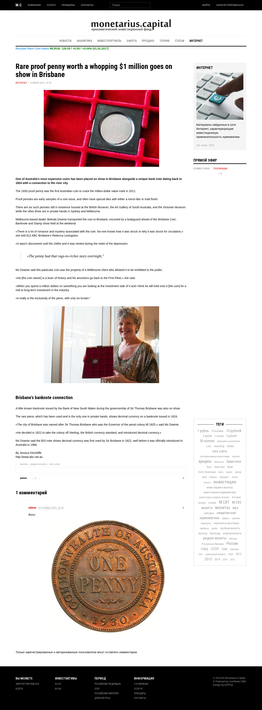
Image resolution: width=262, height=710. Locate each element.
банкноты (219, 462)
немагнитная (226, 513)
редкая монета (232, 533)
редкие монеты (38, 464)
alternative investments (228, 441)
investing (219, 446)
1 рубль (203, 431)
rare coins (54, 464)
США (224, 549)
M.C (19, 5)
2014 (217, 559)
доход (238, 472)
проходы (215, 533)
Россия (232, 543)
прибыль (204, 528)
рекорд (233, 538)
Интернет (196, 40)
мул (235, 508)
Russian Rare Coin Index (32, 48)
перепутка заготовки (226, 523)
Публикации (220, 168)
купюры (212, 502)
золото (207, 482)
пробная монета (230, 528)
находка (209, 513)
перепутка (206, 523)
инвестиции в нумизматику (220, 492)
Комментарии (201, 168)
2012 (238, 554)
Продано (148, 40)
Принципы (68, 5)
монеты (24, 464)
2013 (208, 559)
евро (204, 477)
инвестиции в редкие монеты (214, 497)
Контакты (87, 5)
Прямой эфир (205, 160)
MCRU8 (230, 446)
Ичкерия (236, 497)
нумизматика (209, 518)
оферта (225, 518)
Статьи (179, 40)
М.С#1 (224, 502)
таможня (234, 549)
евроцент (224, 477)
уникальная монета (216, 554)
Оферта (132, 40)
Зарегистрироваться (229, 5)
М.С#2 (236, 502)
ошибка (236, 518)
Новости (65, 40)
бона (209, 467)
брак (230, 466)
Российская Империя (213, 544)
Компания (34, 5)
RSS (211, 145)
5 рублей (231, 435)
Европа (213, 477)
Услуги (51, 5)
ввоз (220, 472)
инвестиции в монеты (220, 487)
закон (235, 477)
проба (214, 528)
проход (202, 533)
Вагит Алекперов (207, 472)
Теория (164, 40)
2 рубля (207, 435)
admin (23, 478)
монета (206, 508)
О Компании (141, 684)
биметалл (234, 461)
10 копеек (217, 431)
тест (200, 554)
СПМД (204, 549)
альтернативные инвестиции (215, 456)
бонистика (219, 467)
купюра (202, 502)
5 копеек (219, 436)
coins (208, 446)
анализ (236, 456)
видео (229, 472)
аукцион (204, 461)
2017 (232, 559)
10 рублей (233, 431)
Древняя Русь (102, 698)
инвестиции (224, 481)
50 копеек (207, 441)
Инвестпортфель (109, 40)
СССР (215, 549)
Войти (206, 5)
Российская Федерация (108, 684)
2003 (230, 554)
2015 (225, 559)
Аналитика (84, 40)
